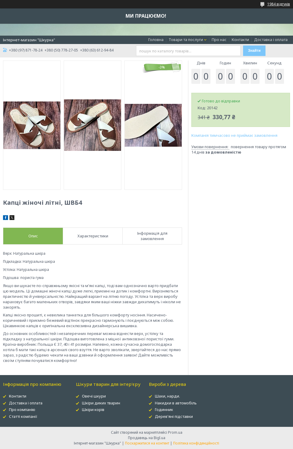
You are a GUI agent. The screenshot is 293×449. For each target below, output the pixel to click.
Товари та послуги (186, 39)
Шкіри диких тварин (101, 403)
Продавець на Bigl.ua (146, 437)
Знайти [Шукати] (254, 50)
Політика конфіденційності (196, 443)
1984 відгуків (278, 4)
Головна (156, 39)
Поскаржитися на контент (147, 443)
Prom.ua (175, 432)
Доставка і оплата (271, 39)
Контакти (240, 39)
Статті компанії (23, 416)
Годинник (164, 409)
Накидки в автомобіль (176, 403)
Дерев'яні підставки (174, 416)
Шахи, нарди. (167, 396)
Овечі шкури (94, 396)
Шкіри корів (93, 409)
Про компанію (22, 409)
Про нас (219, 39)
